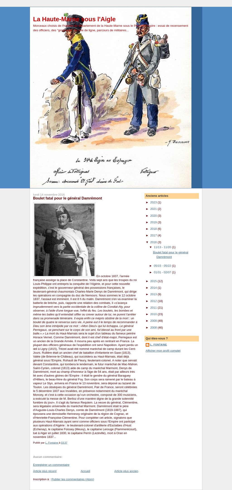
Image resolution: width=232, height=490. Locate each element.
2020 (154, 215)
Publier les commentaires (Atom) (72, 479)
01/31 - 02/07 (163, 272)
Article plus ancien (126, 471)
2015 (154, 281)
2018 (154, 229)
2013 (154, 294)
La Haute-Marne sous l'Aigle (74, 19)
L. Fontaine (158, 344)
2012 (154, 301)
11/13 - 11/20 (163, 247)
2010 (154, 314)
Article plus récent (44, 471)
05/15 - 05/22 (163, 265)
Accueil (85, 471)
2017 (154, 235)
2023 (154, 202)
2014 (154, 287)
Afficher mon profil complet (163, 350)
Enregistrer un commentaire (51, 464)
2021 (154, 209)
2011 (154, 307)
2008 (154, 327)
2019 (154, 222)
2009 (154, 320)
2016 (154, 242)
